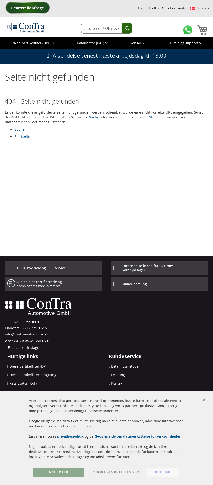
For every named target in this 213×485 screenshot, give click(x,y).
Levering (118, 374)
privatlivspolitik (71, 436)
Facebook (15, 347)
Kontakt (117, 383)
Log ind (144, 8)
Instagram (35, 347)
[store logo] (25, 27)
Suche (94, 117)
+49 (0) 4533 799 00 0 (22, 322)
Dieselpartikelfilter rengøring (32, 374)
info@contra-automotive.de (27, 334)
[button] (200, 8)
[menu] (106, 43)
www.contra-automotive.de (27, 340)
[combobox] (106, 28)
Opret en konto (174, 8)
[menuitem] (33, 43)
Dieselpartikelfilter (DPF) (28, 366)
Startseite (157, 117)
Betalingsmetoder (125, 366)
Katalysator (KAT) (23, 383)
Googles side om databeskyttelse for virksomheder (138, 436)
